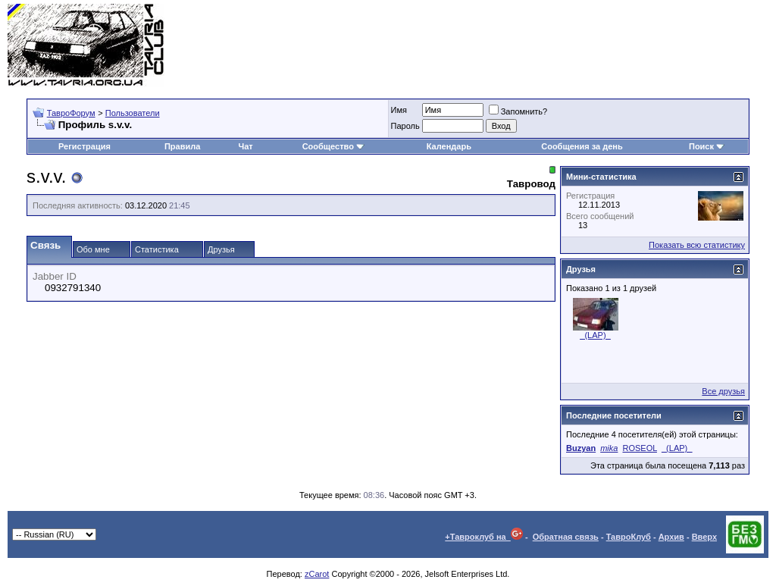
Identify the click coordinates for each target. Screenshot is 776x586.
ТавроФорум (71, 113)
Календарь (449, 146)
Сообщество (333, 146)
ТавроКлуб (628, 536)
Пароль (405, 125)
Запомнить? (518, 111)
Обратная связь (566, 536)
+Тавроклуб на (484, 536)
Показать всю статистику (697, 244)
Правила (182, 146)
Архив (671, 536)
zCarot (317, 573)
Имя (399, 109)
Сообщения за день (581, 146)
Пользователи (132, 113)
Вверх (704, 536)
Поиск (706, 146)
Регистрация (84, 146)
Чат (246, 146)
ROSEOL (639, 448)
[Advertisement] (492, 45)
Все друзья (723, 391)
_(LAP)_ (595, 335)
